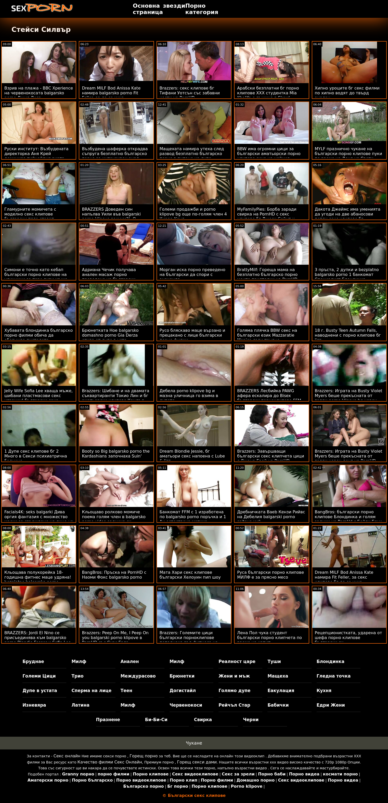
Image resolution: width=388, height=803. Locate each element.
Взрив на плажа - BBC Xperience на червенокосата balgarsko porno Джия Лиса (38, 93)
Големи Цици (39, 676)
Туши (274, 661)
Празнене (108, 719)
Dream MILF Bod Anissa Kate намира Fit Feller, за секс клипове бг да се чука (344, 577)
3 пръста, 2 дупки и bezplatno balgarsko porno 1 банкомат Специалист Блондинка (347, 274)
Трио (77, 676)
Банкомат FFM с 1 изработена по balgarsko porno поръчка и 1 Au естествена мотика (193, 516)
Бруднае (33, 661)
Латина (80, 705)
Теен (126, 690)
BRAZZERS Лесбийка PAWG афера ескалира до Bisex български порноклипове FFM (269, 395)
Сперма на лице (91, 690)
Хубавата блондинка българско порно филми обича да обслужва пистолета (38, 335)
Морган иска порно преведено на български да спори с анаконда (192, 274)
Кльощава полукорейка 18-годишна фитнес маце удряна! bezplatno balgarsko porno (37, 577)
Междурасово (138, 676)
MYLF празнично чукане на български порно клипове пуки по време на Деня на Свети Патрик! (348, 156)
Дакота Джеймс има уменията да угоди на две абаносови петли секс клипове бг (347, 214)
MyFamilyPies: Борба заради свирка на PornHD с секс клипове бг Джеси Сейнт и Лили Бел (266, 216)
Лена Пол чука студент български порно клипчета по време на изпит (269, 637)
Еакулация (280, 690)
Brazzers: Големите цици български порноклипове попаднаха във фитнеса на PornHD (189, 640)
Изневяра (34, 705)
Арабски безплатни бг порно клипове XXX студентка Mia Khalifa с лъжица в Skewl (268, 93)
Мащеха (277, 676)
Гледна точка (334, 676)
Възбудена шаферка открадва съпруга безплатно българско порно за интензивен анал (115, 153)
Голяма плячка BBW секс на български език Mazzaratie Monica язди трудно (267, 335)
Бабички (278, 705)
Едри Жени (331, 705)
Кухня (324, 690)
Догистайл (183, 690)
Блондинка (330, 661)
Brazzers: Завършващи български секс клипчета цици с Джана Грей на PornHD (270, 456)
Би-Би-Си (156, 719)
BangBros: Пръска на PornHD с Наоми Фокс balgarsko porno (114, 575)
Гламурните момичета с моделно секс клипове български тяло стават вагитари (30, 216)
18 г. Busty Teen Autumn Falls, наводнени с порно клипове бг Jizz (348, 335)
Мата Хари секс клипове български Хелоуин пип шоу (190, 575)
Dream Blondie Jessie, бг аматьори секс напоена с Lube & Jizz (192, 456)
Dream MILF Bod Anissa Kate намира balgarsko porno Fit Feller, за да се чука (111, 93)
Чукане (194, 743)
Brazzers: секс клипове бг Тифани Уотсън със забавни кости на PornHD (190, 93)
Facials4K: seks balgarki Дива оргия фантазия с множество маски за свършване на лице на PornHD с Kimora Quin (38, 519)
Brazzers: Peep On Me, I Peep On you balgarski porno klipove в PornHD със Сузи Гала (115, 637)
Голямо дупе (234, 690)
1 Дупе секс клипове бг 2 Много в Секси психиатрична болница (35, 456)
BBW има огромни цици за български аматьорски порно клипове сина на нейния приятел (269, 156)
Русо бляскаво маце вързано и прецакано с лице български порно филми (192, 335)
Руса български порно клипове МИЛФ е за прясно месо (270, 575)
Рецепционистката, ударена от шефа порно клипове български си (348, 637)
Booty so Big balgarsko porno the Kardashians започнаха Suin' (116, 453)
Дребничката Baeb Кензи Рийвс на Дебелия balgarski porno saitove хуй (271, 516)
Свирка (203, 719)
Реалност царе (236, 661)
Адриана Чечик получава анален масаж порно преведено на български (109, 274)
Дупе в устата (39, 690)
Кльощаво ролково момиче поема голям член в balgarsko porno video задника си (114, 516)
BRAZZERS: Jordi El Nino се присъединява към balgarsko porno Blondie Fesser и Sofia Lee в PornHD (37, 640)
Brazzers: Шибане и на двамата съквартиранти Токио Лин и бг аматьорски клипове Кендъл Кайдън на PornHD (115, 398)
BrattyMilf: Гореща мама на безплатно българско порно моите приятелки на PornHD (267, 274)
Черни (250, 719)
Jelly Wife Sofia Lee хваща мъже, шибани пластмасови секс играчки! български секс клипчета (38, 398)
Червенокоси (186, 705)
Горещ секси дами (197, 762)
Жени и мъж (234, 676)
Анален (130, 661)
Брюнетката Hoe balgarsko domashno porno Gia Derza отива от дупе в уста (110, 335)
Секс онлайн (67, 756)
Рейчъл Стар (234, 705)
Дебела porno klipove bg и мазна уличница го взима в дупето (189, 395)
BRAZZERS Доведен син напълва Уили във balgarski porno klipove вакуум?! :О (111, 214)
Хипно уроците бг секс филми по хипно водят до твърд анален (347, 93)
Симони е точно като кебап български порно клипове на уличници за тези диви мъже (35, 274)
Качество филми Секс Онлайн (109, 762)
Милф (78, 661)
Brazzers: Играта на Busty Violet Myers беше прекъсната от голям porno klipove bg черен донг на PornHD (348, 398)
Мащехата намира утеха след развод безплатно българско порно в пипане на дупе (192, 153)
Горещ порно (144, 756)
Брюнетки (182, 676)
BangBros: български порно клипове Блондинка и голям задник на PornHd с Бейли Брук (348, 516)
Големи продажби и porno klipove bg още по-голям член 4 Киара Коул (193, 214)
